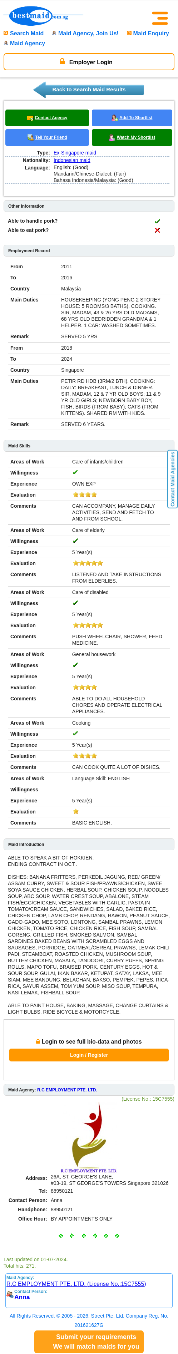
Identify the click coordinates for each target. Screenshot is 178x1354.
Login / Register (89, 1055)
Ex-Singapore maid (75, 153)
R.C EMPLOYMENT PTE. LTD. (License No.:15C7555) (76, 1284)
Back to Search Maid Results (88, 89)
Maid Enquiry (148, 33)
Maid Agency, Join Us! (85, 33)
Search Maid (24, 33)
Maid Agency (24, 43)
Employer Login (86, 61)
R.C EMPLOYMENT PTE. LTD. (67, 1089)
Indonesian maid (72, 160)
